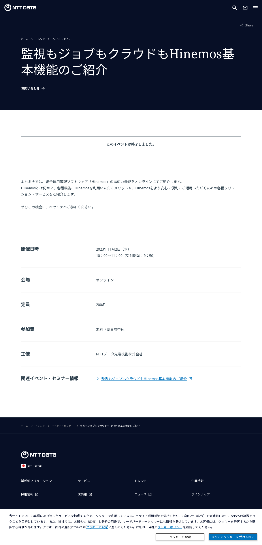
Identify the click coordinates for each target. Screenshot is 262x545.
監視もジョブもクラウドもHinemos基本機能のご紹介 (144, 378)
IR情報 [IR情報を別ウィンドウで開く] (82, 494)
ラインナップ (200, 494)
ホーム (24, 39)
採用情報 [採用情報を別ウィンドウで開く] (27, 494)
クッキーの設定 (180, 537)
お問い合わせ (30, 88)
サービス (84, 481)
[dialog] (131, 527)
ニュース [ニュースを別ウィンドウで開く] (140, 494)
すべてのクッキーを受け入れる (233, 537)
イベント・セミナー (63, 39)
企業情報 (197, 481)
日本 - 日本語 (31, 465)
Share (246, 25)
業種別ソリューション (36, 481)
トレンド (40, 39)
